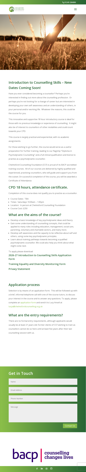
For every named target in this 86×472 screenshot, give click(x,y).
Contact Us (70, 425)
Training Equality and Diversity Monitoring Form (37, 264)
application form (28, 302)
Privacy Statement (19, 269)
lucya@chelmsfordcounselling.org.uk (26, 306)
